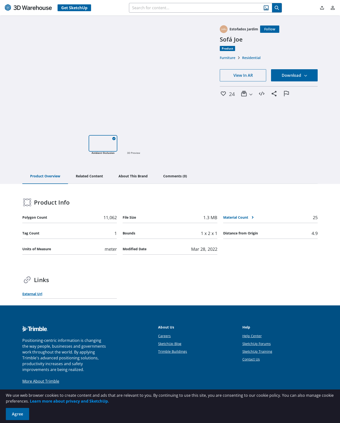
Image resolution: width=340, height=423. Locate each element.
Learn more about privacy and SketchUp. (69, 401)
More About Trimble (40, 381)
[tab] (45, 176)
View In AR (243, 75)
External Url (32, 294)
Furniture (227, 57)
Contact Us (251, 359)
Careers (164, 336)
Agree (17, 414)
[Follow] (270, 29)
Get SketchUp (74, 7)
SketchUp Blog (169, 343)
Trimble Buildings (172, 351)
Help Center (252, 336)
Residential (251, 57)
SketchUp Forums (256, 343)
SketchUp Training (257, 351)
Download (294, 75)
